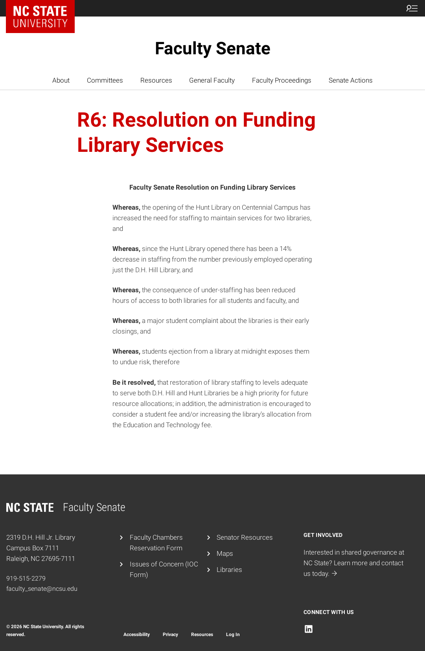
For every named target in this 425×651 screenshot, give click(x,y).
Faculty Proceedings (281, 80)
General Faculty (212, 80)
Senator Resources (245, 537)
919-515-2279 (26, 578)
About (61, 80)
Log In (233, 634)
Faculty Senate (212, 48)
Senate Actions (351, 80)
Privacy (170, 634)
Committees (105, 80)
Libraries (229, 570)
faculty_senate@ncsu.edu (41, 588)
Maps (225, 553)
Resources (156, 80)
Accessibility (136, 634)
